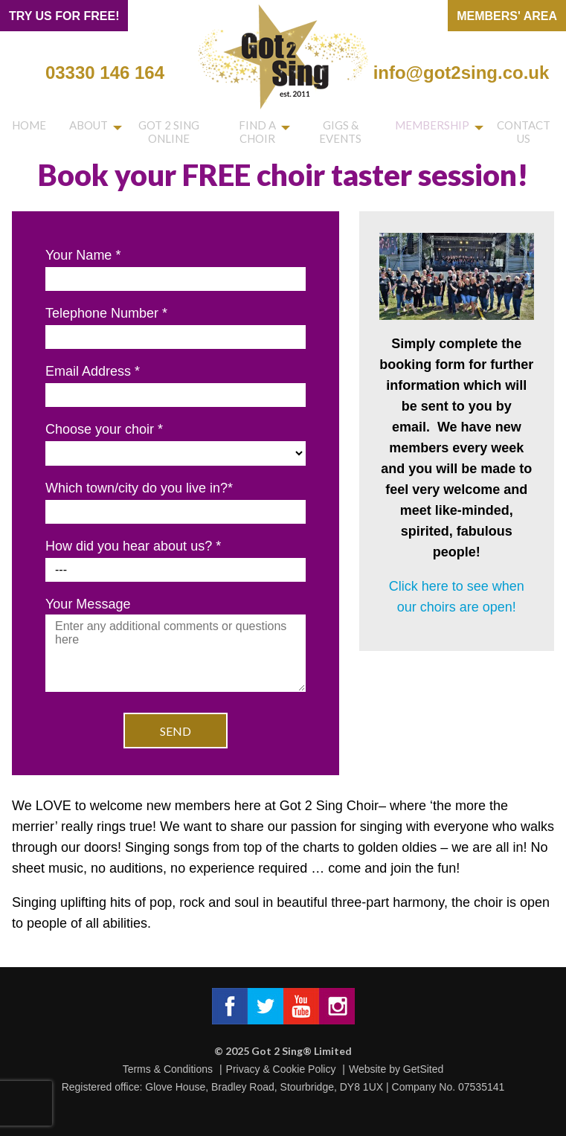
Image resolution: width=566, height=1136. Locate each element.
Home (23, 128)
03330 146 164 (104, 72)
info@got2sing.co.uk (461, 72)
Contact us (526, 133)
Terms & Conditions (168, 1069)
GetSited (423, 1069)
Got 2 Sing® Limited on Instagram (337, 1006)
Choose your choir (104, 429)
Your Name (82, 255)
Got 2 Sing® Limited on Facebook (230, 1006)
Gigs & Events (350, 133)
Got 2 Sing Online (157, 133)
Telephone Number (106, 313)
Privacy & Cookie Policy (281, 1069)
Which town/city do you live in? (139, 488)
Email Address (92, 371)
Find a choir (257, 133)
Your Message (175, 646)
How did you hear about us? (133, 546)
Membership (438, 128)
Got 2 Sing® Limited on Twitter (265, 1006)
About (70, 128)
